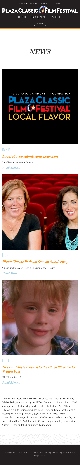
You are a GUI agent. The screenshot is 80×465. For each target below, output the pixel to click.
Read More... (11, 168)
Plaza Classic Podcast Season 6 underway (35, 261)
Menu (41, 24)
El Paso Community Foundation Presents (40, 3)
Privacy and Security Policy (56, 452)
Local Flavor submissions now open (30, 156)
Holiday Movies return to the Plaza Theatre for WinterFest (39, 369)
